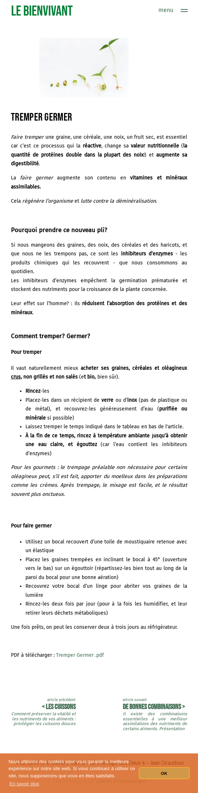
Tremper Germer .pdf (80, 655)
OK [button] (164, 773)
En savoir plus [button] (24, 783)
